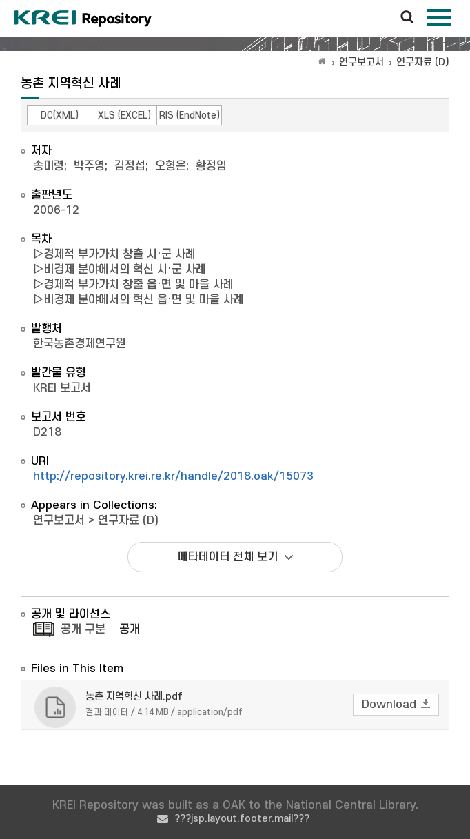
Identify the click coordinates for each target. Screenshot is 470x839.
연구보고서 (361, 62)
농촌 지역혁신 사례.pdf (134, 696)
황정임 (211, 166)
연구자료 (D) (422, 62)
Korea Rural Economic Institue (83, 18)
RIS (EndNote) (189, 115)
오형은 (170, 166)
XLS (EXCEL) (124, 115)
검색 (407, 18)
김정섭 (129, 166)
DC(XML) (60, 115)
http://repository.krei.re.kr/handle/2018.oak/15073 (173, 476)
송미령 (48, 166)
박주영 (89, 166)
